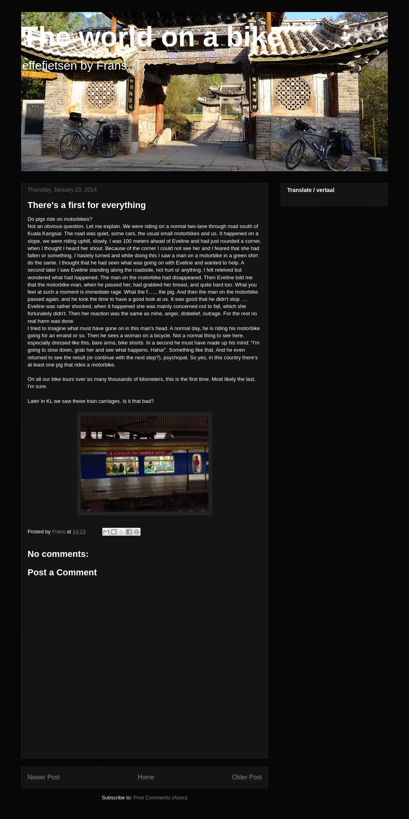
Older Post (247, 777)
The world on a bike (151, 36)
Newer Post (44, 777)
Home (146, 777)
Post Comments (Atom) (160, 798)
